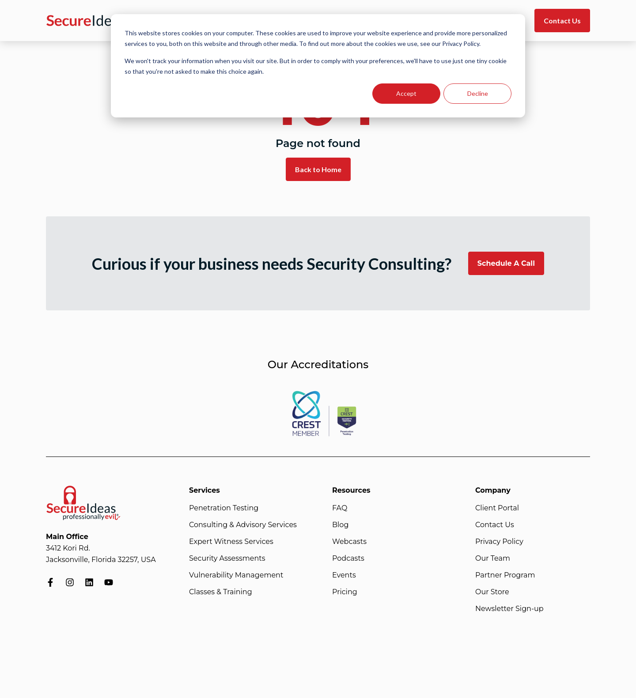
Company (493, 490)
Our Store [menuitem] (492, 592)
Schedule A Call (506, 263)
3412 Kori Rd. (68, 548)
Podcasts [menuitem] (348, 558)
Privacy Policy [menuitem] (499, 541)
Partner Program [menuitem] (505, 575)
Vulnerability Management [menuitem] (236, 575)
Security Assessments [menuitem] (227, 558)
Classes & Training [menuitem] (220, 592)
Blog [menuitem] (340, 525)
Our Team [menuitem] (492, 558)
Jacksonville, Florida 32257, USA (101, 559)
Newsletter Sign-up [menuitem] (509, 608)
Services (204, 490)
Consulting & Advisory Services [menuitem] (243, 525)
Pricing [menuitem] (344, 592)
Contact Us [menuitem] (494, 525)
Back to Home (318, 169)
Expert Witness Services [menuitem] (231, 541)
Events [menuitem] (344, 575)
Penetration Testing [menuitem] (223, 508)
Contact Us (562, 20)
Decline (477, 93)
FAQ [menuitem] (339, 508)
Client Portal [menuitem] (497, 508)
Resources (351, 490)
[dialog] (318, 65)
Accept (406, 93)
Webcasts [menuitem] (349, 541)
